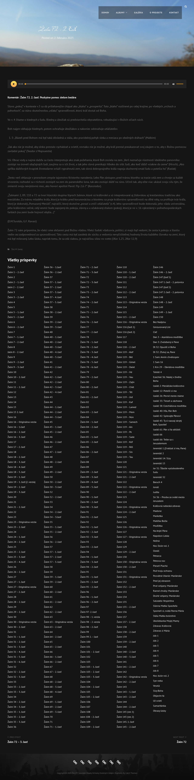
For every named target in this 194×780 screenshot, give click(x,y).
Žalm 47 (48, 446)
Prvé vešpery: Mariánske (165, 585)
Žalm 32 (12, 666)
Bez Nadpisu (159, 322)
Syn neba (158, 680)
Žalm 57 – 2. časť (52, 556)
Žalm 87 (84, 456)
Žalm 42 (48, 372)
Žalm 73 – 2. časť (89, 292)
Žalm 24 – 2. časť (16, 541)
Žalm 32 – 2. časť (16, 671)
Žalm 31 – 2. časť (16, 641)
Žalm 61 (48, 596)
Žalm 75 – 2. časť (89, 312)
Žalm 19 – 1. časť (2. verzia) (21, 481)
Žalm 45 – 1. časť (53, 426)
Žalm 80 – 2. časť (89, 387)
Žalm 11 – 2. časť (16, 387)
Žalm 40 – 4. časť (53, 352)
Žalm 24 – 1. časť (16, 536)
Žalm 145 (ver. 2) (125, 716)
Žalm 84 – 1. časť (89, 421)
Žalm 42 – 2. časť (53, 382)
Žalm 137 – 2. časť (126, 621)
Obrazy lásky (159, 710)
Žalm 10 (12, 372)
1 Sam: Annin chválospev (166, 357)
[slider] (179, 85)
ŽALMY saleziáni (79, 773)
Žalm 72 (84, 277)
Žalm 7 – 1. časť (16, 337)
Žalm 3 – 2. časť (16, 297)
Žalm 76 (84, 317)
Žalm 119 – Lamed (126, 407)
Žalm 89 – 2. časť (89, 471)
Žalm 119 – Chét (125, 387)
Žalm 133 (122, 591)
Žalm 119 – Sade (125, 436)
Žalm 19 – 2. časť (16, 486)
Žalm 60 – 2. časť (53, 591)
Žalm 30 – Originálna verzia (22, 621)
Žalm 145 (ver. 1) (125, 711)
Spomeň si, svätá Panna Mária (168, 610)
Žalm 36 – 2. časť (53, 272)
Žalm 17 (12, 441)
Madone (157, 510)
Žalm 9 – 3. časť (16, 367)
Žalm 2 (11, 277)
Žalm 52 (48, 491)
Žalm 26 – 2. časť (16, 571)
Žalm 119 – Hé (124, 372)
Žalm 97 (84, 606)
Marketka (158, 515)
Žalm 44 (48, 402)
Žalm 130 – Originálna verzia (132, 561)
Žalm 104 (85, 681)
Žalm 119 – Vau (125, 377)
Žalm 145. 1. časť (125, 721)
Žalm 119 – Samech (127, 421)
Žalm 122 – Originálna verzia (132, 486)
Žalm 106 (85, 701)
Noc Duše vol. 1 (161, 545)
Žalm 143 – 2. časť (126, 696)
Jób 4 (156, 650)
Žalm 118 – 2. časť (126, 347)
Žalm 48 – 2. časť (53, 461)
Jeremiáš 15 (159, 463)
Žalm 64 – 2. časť (53, 636)
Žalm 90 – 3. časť (89, 506)
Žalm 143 (122, 686)
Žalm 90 (84, 491)
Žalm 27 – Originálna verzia (22, 586)
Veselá (156, 685)
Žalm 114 (122, 307)
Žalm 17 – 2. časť (16, 446)
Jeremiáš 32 (159, 477)
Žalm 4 (11, 302)
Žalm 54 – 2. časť (53, 511)
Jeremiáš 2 (158, 453)
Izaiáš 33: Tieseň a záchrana (167, 400)
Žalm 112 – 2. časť (126, 292)
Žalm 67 (48, 666)
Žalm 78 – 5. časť (89, 362)
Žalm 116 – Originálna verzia (132, 322)
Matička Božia (160, 520)
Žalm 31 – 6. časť (16, 661)
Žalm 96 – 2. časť (89, 601)
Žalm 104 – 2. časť (89, 686)
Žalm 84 (84, 417)
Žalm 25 (12, 546)
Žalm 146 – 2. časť (162, 272)
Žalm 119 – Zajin (125, 382)
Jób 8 (156, 670)
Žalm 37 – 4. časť (52, 297)
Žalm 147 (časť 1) (162, 277)
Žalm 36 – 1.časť (52, 267)
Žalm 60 (48, 586)
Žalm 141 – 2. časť (126, 666)
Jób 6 (156, 660)
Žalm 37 (48, 277)
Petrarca (157, 555)
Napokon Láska (161, 535)
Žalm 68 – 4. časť (53, 691)
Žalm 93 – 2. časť (89, 546)
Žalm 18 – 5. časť (16, 471)
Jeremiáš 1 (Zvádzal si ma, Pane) (169, 448)
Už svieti (157, 700)
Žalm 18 (12, 451)
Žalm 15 (12, 407)
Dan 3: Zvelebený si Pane (166, 342)
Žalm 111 (122, 282)
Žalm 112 (122, 287)
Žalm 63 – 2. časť (53, 626)
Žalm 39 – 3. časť (53, 327)
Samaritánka (159, 705)
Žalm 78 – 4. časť (89, 357)
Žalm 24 (12, 531)
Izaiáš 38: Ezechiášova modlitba (169, 405)
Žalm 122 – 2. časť (126, 491)
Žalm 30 (12, 616)
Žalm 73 (84, 287)
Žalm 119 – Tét (124, 392)
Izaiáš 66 (157, 434)
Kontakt (174, 6)
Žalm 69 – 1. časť (53, 701)
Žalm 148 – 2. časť (162, 302)
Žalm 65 (48, 641)
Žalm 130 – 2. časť (126, 566)
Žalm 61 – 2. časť (53, 601)
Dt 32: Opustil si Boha (164, 347)
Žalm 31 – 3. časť (16, 646)
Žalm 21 (12, 501)
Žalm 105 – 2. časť (89, 696)
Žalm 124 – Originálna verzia (132, 506)
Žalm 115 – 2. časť (126, 317)
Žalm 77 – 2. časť (89, 332)
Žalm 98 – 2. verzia (90, 621)
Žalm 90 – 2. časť (89, 501)
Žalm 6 (11, 322)
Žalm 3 (11, 292)
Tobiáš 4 (157, 372)
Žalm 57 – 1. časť (52, 551)
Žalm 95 (84, 571)
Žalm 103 (85, 661)
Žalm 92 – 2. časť (89, 531)
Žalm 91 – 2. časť (89, 516)
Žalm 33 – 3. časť (16, 691)
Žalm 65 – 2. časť (53, 646)
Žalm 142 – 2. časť (126, 681)
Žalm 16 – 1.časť (16, 426)
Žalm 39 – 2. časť (53, 322)
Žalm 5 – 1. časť (16, 312)
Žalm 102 (85, 656)
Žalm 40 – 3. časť (53, 347)
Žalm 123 (122, 496)
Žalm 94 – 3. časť (89, 561)
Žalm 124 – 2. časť (126, 511)
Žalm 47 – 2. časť (52, 451)
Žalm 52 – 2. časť (53, 496)
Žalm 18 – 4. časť (16, 466)
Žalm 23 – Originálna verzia (22, 521)
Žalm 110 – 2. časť (126, 277)
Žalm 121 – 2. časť (126, 476)
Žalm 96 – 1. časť (89, 596)
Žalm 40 (48, 332)
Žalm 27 (12, 576)
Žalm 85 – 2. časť (89, 441)
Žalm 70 (48, 716)
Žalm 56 (48, 536)
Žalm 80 (84, 382)
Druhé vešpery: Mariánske (166, 595)
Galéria (138, 6)
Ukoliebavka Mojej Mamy (166, 620)
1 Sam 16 (158, 362)
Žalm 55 (48, 521)
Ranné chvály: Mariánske (166, 590)
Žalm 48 (48, 456)
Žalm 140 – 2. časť (126, 651)
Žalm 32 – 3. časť (16, 676)
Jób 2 (156, 640)
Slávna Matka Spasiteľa (165, 605)
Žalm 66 (48, 651)
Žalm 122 (122, 481)
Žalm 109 (85, 721)
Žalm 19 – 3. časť (16, 491)
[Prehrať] (14, 84)
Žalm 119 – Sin (125, 451)
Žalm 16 (12, 417)
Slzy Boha (158, 690)
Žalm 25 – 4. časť (16, 561)
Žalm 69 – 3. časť (53, 711)
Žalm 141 (122, 661)
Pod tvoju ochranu (162, 570)
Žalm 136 (122, 611)
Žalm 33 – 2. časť (16, 686)
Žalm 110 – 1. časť (126, 272)
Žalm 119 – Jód (125, 397)
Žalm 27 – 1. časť (16, 581)
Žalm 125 (122, 516)
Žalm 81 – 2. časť (89, 397)
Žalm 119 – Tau (125, 456)
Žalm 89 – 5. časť (89, 486)
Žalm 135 (122, 601)
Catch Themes (131, 773)
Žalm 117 (122, 337)
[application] (97, 84)
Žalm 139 (122, 636)
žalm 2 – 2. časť (15, 287)
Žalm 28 (12, 596)
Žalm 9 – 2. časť (16, 362)
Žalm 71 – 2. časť (89, 267)
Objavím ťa (158, 695)
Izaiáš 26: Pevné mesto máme (168, 395)
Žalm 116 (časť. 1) (126, 327)
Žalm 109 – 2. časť (89, 726)
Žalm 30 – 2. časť (16, 626)
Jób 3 (156, 645)
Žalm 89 (84, 466)
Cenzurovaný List (161, 327)
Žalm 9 (11, 357)
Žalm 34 (12, 696)
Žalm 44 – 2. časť (53, 412)
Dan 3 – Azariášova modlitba (168, 337)
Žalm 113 (122, 297)
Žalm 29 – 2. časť (16, 611)
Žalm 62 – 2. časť (53, 611)
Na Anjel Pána (160, 530)
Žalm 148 (158, 297)
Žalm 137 (122, 616)
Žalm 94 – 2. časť (89, 566)
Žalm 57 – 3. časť (52, 561)
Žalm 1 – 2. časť (16, 272)
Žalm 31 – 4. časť (16, 651)
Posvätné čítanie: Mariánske (167, 575)
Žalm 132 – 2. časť (126, 586)
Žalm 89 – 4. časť (89, 481)
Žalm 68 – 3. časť (53, 686)
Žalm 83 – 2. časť (89, 412)
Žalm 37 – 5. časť (52, 302)
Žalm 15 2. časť (15, 412)
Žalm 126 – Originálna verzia (132, 526)
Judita (156, 492)
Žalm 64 (48, 631)
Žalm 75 (84, 307)
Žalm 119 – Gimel (126, 362)
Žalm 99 (84, 631)
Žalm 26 (12, 566)
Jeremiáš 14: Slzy (162, 458)
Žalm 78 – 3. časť (89, 352)
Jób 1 (156, 635)
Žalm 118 (122, 342)
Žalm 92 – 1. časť (89, 526)
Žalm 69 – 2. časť (53, 706)
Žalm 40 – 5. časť (53, 357)
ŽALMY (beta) (17, 249)
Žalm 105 (85, 691)
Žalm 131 (122, 571)
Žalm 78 (84, 337)
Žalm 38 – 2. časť (53, 312)
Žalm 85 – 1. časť (89, 436)
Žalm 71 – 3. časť (89, 272)
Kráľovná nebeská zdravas (166, 505)
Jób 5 (156, 655)
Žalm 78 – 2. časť (89, 347)
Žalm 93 (84, 541)
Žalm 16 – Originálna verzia (22, 421)
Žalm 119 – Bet (125, 357)
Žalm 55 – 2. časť (53, 531)
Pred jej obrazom (161, 580)
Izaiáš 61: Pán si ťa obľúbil (166, 429)
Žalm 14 (12, 402)
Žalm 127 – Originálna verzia (132, 536)
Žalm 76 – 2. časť (89, 322)
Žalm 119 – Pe (124, 431)
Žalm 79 (84, 372)
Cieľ (155, 332)
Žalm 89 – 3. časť (89, 476)
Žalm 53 (48, 501)
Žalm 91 (84, 511)
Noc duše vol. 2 (161, 675)
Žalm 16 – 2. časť (16, 431)
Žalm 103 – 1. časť (89, 666)
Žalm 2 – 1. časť (16, 282)
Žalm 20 (12, 496)
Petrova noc (159, 560)
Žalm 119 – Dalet (126, 367)
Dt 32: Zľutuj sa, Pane (164, 352)
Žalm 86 (84, 446)
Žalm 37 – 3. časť (52, 292)
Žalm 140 (122, 646)
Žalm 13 (12, 397)
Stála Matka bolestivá (164, 615)
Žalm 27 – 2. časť (16, 591)
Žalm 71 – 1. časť (53, 726)
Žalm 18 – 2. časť (16, 456)
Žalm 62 (48, 606)
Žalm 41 (48, 362)
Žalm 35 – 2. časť (16, 716)
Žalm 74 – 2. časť (89, 302)
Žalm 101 (85, 646)
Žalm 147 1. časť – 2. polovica (168, 282)
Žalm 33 (12, 681)
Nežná (156, 540)
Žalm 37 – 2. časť (52, 287)
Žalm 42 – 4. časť (53, 392)
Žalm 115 (122, 312)
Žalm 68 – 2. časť (53, 681)
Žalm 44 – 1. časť (53, 407)
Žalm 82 (84, 402)
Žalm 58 (48, 566)
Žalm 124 (122, 501)
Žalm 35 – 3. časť (16, 721)
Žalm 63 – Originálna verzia (58, 621)
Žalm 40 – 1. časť (53, 337)
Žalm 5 (11, 307)
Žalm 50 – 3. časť (53, 486)
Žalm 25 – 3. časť (16, 556)
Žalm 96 (84, 591)
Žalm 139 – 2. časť (126, 641)
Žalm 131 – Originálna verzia (132, 576)
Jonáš (156, 487)
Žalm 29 (12, 606)
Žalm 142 (122, 671)
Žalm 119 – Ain (124, 426)
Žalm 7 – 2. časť (16, 342)
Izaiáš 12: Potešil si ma (165, 390)
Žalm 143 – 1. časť (126, 691)
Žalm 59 (48, 571)
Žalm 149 (158, 307)
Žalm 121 (122, 466)
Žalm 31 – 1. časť (16, 636)
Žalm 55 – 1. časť (53, 526)
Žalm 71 (48, 721)
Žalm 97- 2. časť (88, 611)
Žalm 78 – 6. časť (89, 367)
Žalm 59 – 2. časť (53, 581)
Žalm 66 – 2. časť (53, 661)
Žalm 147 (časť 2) (162, 287)
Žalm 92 (84, 521)
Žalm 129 (122, 546)
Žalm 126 (122, 521)
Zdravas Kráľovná (162, 625)
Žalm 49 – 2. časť (53, 471)
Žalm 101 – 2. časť (89, 651)
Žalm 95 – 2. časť (89, 581)
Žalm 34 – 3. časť (16, 706)
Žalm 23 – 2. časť (16, 526)
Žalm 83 (84, 407)
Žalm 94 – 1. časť (89, 556)
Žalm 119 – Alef (125, 352)
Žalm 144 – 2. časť (126, 706)
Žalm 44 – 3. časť (53, 417)
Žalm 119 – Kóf (125, 441)
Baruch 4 (157, 482)
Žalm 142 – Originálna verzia (132, 676)
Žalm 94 (84, 551)
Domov (105, 6)
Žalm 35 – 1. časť (16, 711)
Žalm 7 (11, 332)
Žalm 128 (122, 541)
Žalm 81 (84, 392)
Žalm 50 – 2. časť (53, 481)
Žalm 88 (84, 461)
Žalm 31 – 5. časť (16, 656)
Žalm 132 (122, 581)
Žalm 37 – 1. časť (52, 282)
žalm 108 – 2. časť (89, 716)
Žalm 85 (84, 431)
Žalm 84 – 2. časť (89, 426)
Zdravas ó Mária (161, 630)
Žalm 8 (11, 347)
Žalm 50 (48, 476)
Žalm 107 (85, 706)
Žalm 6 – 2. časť (16, 327)
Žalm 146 (158, 267)
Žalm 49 (48, 466)
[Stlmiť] (173, 84)
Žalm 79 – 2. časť (89, 377)
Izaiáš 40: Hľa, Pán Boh (165, 410)
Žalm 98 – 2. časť (89, 626)
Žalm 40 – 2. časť (53, 342)
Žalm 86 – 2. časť (89, 451)
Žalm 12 (12, 392)
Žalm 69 (48, 696)
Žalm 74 (84, 297)
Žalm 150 (158, 317)
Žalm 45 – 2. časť (53, 431)
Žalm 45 (48, 421)
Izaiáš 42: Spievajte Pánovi (167, 415)
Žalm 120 (122, 461)
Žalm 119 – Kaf (125, 402)
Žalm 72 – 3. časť (89, 282)
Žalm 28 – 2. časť (16, 601)
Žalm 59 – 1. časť (53, 576)
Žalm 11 (12, 382)
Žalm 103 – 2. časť (89, 671)
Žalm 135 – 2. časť (126, 606)
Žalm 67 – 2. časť (52, 671)
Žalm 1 (11, 267)
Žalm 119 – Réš (125, 446)
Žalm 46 (48, 436)
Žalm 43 (48, 397)
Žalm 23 (12, 516)
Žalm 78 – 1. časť (89, 342)
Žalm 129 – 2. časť (126, 551)
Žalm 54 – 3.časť (52, 516)
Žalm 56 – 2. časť (53, 541)
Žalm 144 (122, 701)
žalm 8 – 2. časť (15, 352)
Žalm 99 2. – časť (89, 636)
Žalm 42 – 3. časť (53, 387)
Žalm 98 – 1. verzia (90, 616)
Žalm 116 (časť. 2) (126, 332)
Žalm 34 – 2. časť (16, 701)
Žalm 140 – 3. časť (126, 656)
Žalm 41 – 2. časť (53, 367)
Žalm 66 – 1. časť (53, 656)
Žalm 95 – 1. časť (89, 576)
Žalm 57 (48, 546)
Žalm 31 (12, 631)
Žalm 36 (12, 726)
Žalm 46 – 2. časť (53, 441)
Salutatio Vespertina (163, 600)
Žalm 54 (48, 506)
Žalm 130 (122, 556)
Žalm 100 (85, 641)
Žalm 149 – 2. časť (162, 312)
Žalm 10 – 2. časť (16, 377)
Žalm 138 (122, 626)
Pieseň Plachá (160, 565)
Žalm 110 (122, 267)
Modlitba (157, 525)
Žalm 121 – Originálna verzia (132, 471)
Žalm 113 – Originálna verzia (132, 302)
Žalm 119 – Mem (125, 412)
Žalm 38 (48, 307)
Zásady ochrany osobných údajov (100, 773)
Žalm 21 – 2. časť (16, 506)
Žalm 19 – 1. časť (16, 476)
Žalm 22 (12, 511)
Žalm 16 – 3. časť (16, 436)
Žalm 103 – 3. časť (89, 676)
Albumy (120, 6)
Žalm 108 (85, 711)
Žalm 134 (122, 596)
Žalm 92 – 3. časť (89, 536)
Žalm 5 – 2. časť (16, 317)
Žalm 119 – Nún (125, 417)
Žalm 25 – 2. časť (16, 551)
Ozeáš (156, 550)
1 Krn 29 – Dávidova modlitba (168, 367)
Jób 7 (156, 665)
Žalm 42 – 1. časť (53, 377)
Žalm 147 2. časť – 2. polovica (168, 292)
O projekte (156, 6)
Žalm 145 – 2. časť (126, 726)
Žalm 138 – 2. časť (126, 631)
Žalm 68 (48, 676)
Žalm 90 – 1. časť (89, 496)
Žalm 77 (84, 327)
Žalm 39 (48, 317)
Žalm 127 (122, 531)
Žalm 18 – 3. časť (16, 461)
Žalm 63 (48, 616)
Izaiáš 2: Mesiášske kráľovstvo (168, 385)
